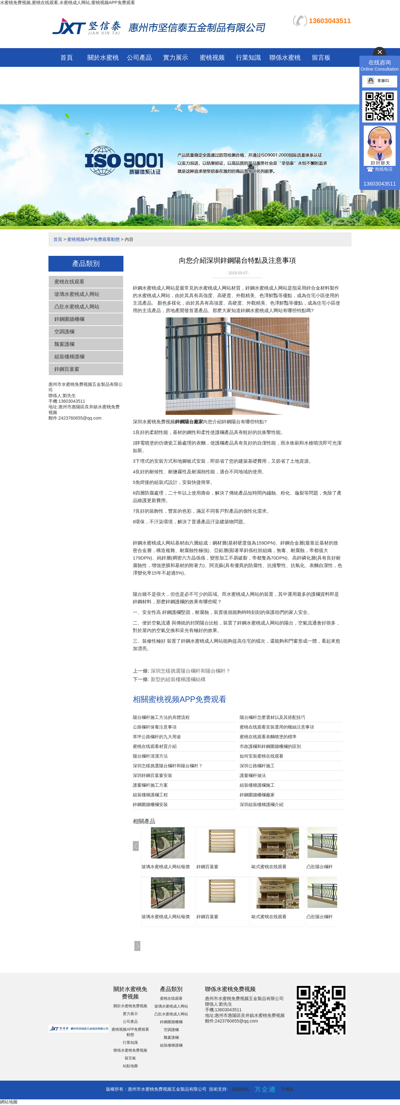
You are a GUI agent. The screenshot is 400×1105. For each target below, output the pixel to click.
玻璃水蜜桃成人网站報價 (166, 866)
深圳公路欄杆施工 (257, 765)
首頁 (66, 57)
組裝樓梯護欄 (69, 356)
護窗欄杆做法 (253, 775)
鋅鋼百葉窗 (66, 369)
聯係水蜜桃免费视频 (130, 1050)
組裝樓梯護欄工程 (150, 794)
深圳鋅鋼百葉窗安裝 (152, 775)
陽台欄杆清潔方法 (150, 756)
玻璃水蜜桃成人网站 (76, 294)
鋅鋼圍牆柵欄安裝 (150, 804)
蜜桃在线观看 (69, 281)
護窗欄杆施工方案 (150, 785)
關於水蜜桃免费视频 (130, 1006)
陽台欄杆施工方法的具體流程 (161, 717)
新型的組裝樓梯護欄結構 (178, 679)
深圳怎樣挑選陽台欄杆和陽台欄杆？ (191, 671)
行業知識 (248, 57)
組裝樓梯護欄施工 (257, 785)
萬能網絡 (240, 1089)
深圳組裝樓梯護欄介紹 (261, 804)
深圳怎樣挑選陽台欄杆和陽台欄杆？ (168, 765)
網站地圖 (9, 1101)
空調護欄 (64, 331)
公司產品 (139, 57)
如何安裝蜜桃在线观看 (261, 756)
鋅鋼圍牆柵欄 (69, 319)
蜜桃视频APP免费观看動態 (212, 76)
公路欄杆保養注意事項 (155, 726)
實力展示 (175, 57)
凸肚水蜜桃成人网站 (76, 306)
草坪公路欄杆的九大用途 (157, 736)
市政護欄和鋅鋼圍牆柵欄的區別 (270, 746)
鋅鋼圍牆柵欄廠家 (257, 794)
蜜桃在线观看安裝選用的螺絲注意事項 (277, 726)
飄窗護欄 (64, 344)
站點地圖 (130, 1066)
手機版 (287, 1089)
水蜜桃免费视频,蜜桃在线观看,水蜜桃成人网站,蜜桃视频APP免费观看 (67, 2)
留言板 (321, 57)
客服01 (378, 80)
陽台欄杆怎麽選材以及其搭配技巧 (272, 717)
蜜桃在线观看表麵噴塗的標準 (268, 736)
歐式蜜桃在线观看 (269, 866)
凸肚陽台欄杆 (320, 866)
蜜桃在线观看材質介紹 (155, 746)
